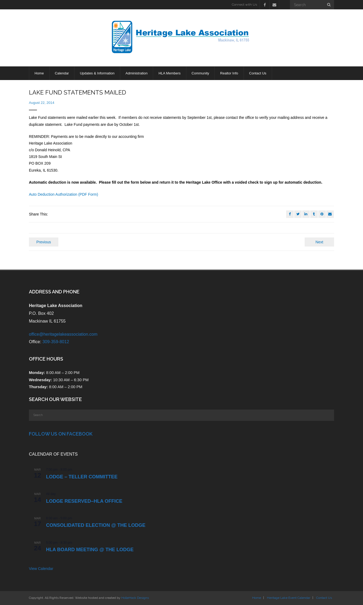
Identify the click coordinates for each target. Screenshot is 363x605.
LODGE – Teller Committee (82, 476)
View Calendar (41, 568)
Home (256, 598)
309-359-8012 (55, 341)
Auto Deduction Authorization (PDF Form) (63, 194)
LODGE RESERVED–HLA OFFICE (84, 501)
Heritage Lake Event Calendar (288, 598)
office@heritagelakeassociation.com (63, 334)
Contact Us (324, 598)
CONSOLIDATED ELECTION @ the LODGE (95, 525)
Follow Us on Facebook (60, 434)
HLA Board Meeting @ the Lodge (90, 549)
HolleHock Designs (135, 598)
